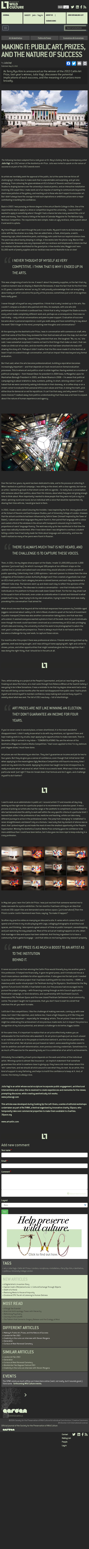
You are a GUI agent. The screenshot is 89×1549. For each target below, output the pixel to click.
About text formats (76, 1193)
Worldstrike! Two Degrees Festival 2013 (19, 1365)
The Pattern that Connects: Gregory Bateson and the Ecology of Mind (32, 1319)
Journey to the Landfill (13, 1316)
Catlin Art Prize (24, 1268)
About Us (49, 15)
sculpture (44, 1268)
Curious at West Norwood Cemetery (18, 1343)
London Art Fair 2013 (12, 1335)
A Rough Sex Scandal (12, 1308)
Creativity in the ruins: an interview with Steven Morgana (27, 1338)
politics (7, 1271)
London (35, 1268)
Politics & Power (44, 38)
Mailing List (66, 1438)
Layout (4, 1200)
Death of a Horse (10, 1289)
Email (3, 1161)
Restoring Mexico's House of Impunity (19, 1292)
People (64, 1442)
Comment (5, 1171)
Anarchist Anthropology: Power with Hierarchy (22, 1311)
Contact (65, 1434)
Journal (6, 15)
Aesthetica (78, 1268)
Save (4, 1212)
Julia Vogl (8, 62)
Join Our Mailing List (76, 15)
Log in (64, 1445)
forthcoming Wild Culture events (27, 1383)
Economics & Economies (73, 38)
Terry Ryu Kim (66, 1268)
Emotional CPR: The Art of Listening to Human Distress (26, 1295)
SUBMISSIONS (51, 21)
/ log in (40, 15)
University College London (22, 1271)
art (5, 1268)
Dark (60, 7)
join (34, 15)
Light (66, 7)
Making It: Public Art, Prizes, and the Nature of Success (26, 1332)
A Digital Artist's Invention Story (16, 1284)
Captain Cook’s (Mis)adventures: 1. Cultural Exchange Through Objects (32, 1287)
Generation (8, 1341)
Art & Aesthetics (15, 38)
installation (54, 1268)
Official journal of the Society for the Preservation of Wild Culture (29, 1425)
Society (27, 15)
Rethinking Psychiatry (13, 1314)
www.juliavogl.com (10, 1097)
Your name (5, 1150)
